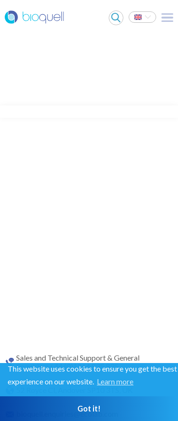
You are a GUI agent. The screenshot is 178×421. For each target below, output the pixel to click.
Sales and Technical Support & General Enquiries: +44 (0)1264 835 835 (78, 362)
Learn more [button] (115, 381)
